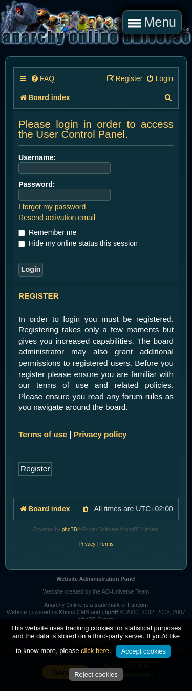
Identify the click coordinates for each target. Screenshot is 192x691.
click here (95, 651)
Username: (37, 157)
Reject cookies (96, 674)
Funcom (137, 605)
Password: (36, 184)
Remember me (47, 232)
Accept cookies (143, 651)
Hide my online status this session (78, 243)
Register (35, 468)
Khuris (67, 612)
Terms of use (42, 434)
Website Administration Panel (96, 579)
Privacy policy (100, 434)
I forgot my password (52, 207)
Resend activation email (56, 217)
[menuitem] (42, 79)
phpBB (69, 529)
